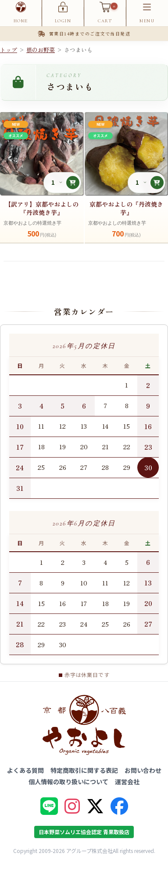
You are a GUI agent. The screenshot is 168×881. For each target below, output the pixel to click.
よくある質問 (25, 770)
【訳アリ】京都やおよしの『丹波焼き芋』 (42, 208)
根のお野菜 (40, 50)
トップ (8, 50)
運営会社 (127, 781)
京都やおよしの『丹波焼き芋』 (126, 208)
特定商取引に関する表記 (84, 770)
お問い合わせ (143, 770)
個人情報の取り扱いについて (68, 781)
